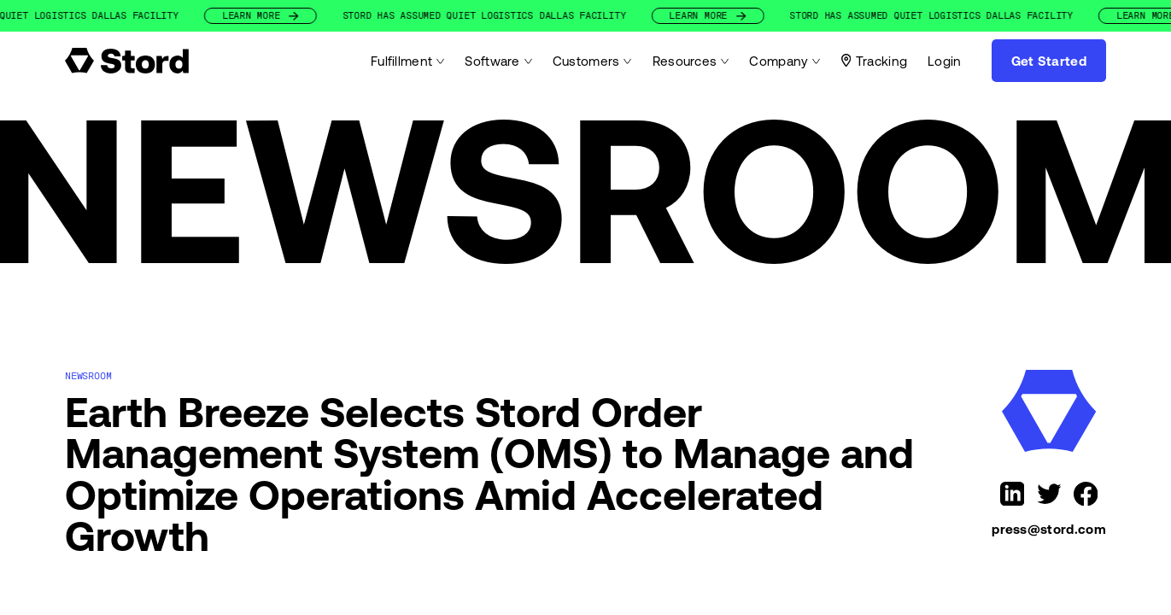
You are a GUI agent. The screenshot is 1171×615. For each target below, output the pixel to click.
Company (784, 61)
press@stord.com (1049, 529)
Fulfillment (408, 61)
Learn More (303, 15)
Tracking (874, 61)
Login (945, 61)
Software (498, 61)
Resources (691, 61)
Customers (592, 61)
